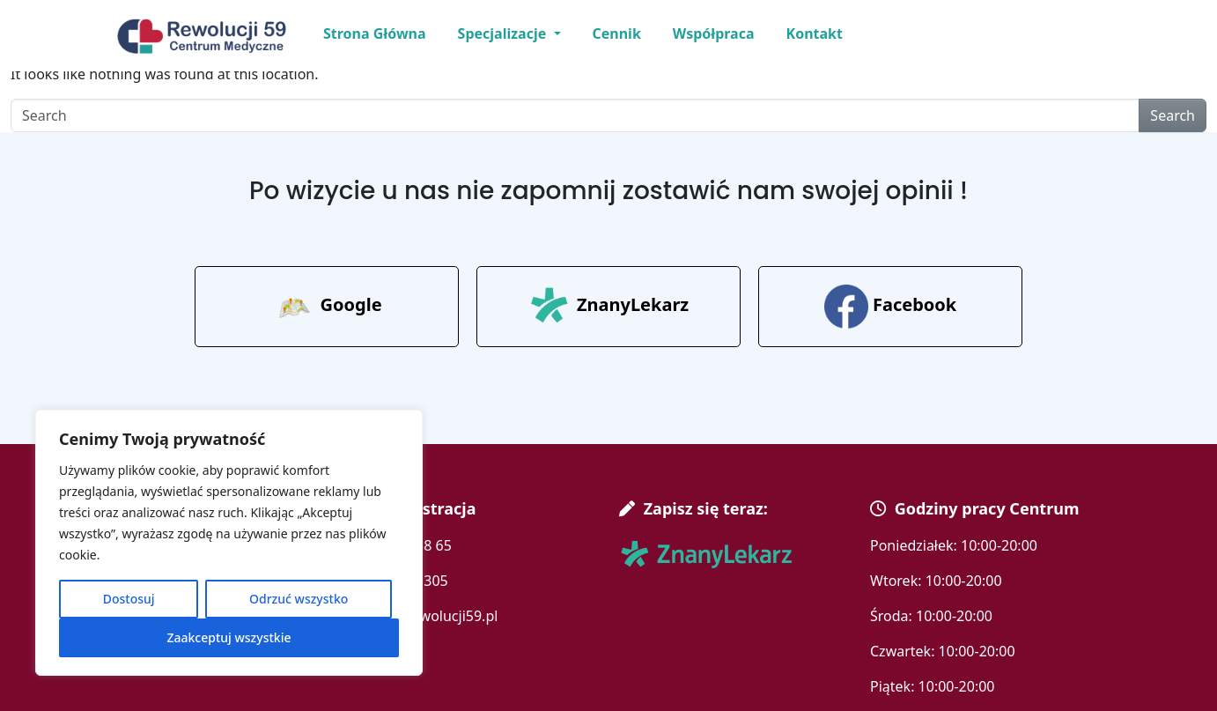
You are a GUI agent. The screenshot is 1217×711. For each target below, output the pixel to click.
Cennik (617, 33)
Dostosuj (129, 598)
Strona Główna (374, 33)
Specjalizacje (504, 33)
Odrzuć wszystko (298, 598)
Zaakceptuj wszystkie (228, 637)
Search (1172, 115)
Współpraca (714, 33)
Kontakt (814, 33)
